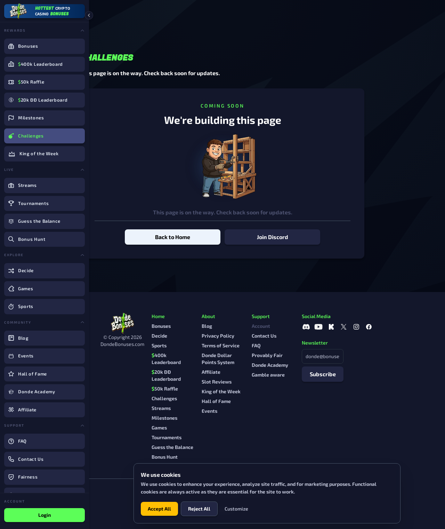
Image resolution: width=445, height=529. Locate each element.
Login (44, 515)
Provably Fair (311, 355)
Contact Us (308, 336)
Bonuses (205, 326)
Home (107, 13)
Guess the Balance (217, 447)
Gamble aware (312, 375)
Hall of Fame (260, 401)
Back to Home (217, 237)
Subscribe (367, 374)
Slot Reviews (261, 382)
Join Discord (317, 237)
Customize (236, 509)
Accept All (159, 509)
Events (254, 411)
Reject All (199, 509)
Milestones (209, 418)
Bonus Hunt (209, 457)
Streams (205, 408)
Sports (203, 345)
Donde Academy (314, 365)
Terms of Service (265, 345)
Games (203, 428)
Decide (204, 336)
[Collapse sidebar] (89, 15)
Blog (251, 326)
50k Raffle (209, 389)
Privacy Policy (262, 336)
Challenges (208, 398)
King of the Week (265, 391)
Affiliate (255, 372)
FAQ (300, 345)
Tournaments (211, 437)
